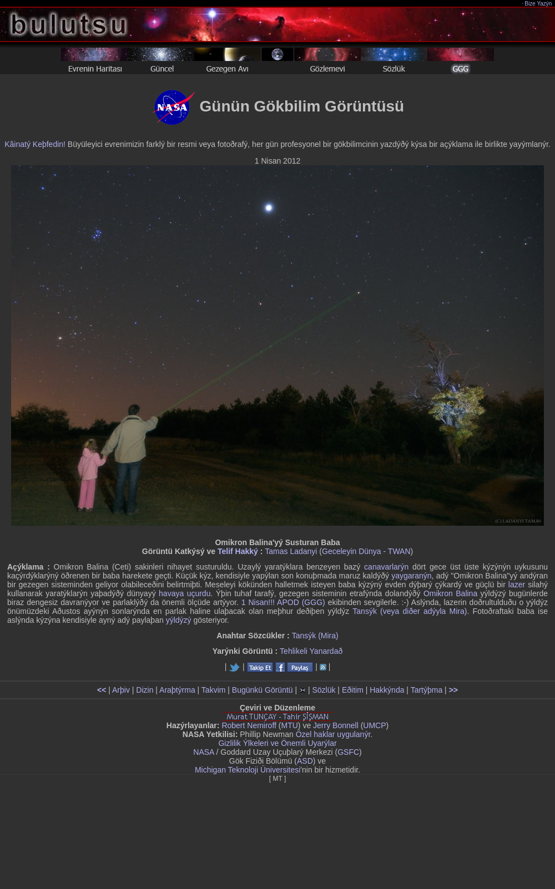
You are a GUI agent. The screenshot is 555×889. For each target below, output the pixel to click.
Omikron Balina (450, 593)
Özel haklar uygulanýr (333, 734)
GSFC (348, 752)
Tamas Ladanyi (291, 551)
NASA (203, 752)
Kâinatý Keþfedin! (34, 144)
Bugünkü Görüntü (262, 689)
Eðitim (353, 689)
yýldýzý (178, 620)
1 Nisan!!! (258, 602)
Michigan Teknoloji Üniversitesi (247, 769)
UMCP (374, 725)
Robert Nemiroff (248, 725)
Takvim (213, 689)
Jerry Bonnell (336, 725)
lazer (516, 584)
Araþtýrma (177, 689)
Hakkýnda (387, 689)
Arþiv (121, 689)
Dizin (144, 689)
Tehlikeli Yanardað (311, 651)
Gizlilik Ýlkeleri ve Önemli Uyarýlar (277, 743)
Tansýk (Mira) (315, 635)
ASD (305, 760)
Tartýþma (427, 689)
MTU (289, 725)
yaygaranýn (411, 575)
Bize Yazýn (538, 4)
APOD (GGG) (301, 602)
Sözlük (323, 689)
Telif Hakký (238, 551)
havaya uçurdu (184, 593)
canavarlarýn (386, 566)
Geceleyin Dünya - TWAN (366, 551)
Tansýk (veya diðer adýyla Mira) (409, 611)
